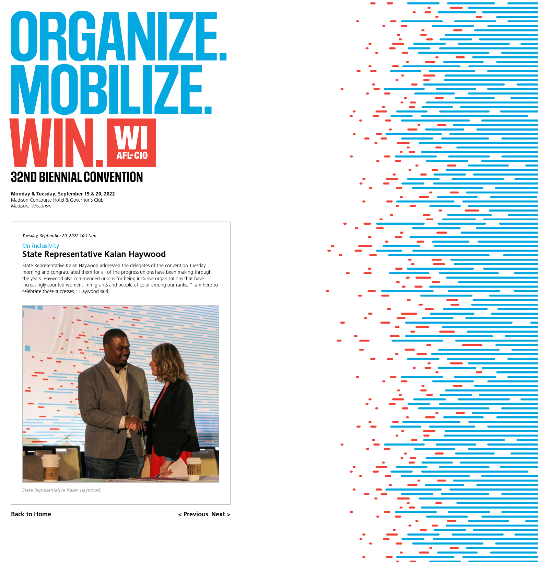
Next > (221, 514)
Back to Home (31, 514)
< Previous (193, 514)
